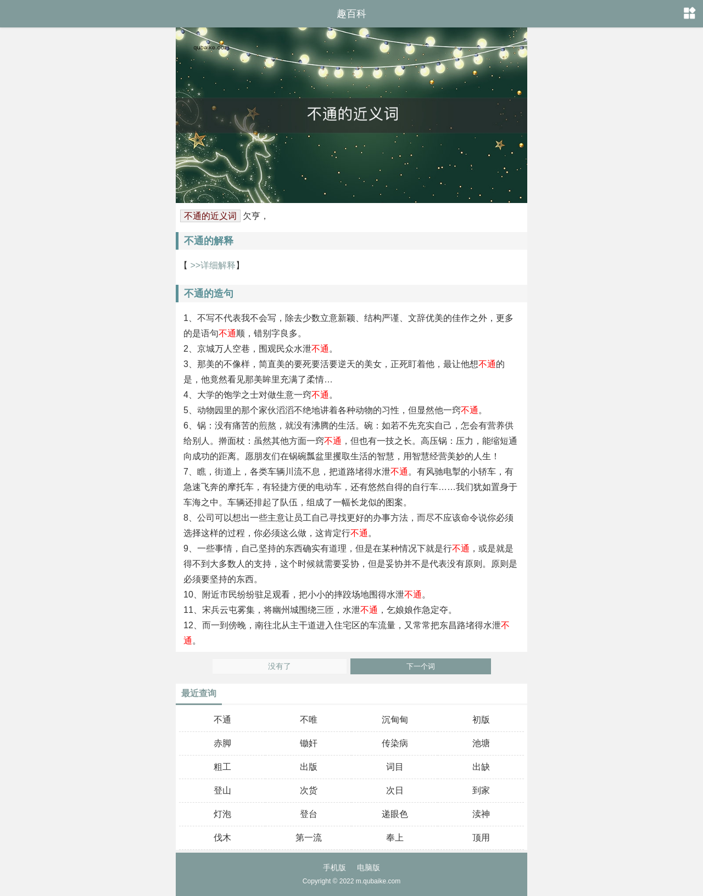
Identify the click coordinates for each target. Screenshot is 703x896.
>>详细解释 (212, 265)
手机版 (334, 867)
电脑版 (368, 867)
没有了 (279, 666)
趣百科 (351, 13)
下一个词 (420, 666)
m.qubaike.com (378, 881)
